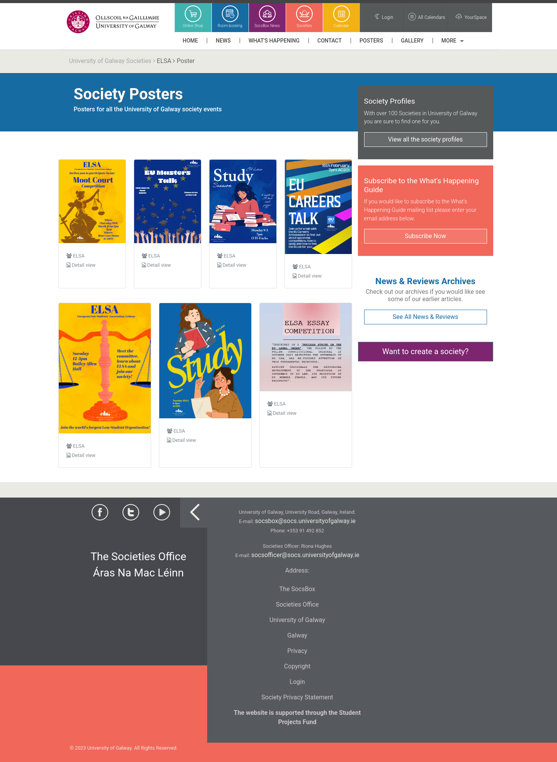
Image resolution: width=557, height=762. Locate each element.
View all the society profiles (425, 139)
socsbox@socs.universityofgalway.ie (305, 521)
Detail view (81, 265)
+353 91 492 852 (305, 531)
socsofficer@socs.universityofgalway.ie (305, 555)
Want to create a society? (425, 351)
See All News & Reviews (425, 316)
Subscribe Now (425, 236)
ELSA (164, 61)
